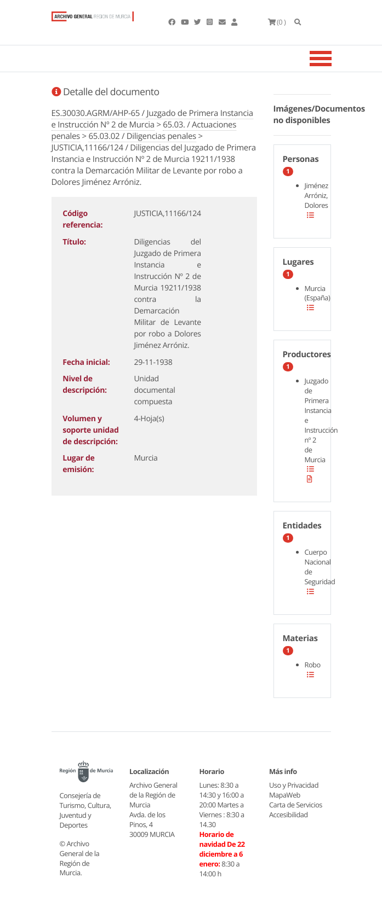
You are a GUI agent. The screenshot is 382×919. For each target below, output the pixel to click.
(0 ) (277, 22)
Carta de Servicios (295, 805)
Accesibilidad (288, 814)
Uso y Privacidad (293, 785)
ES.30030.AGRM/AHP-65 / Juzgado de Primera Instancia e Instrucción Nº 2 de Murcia (152, 119)
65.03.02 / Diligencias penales (142, 136)
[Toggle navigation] (334, 58)
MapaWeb (284, 795)
